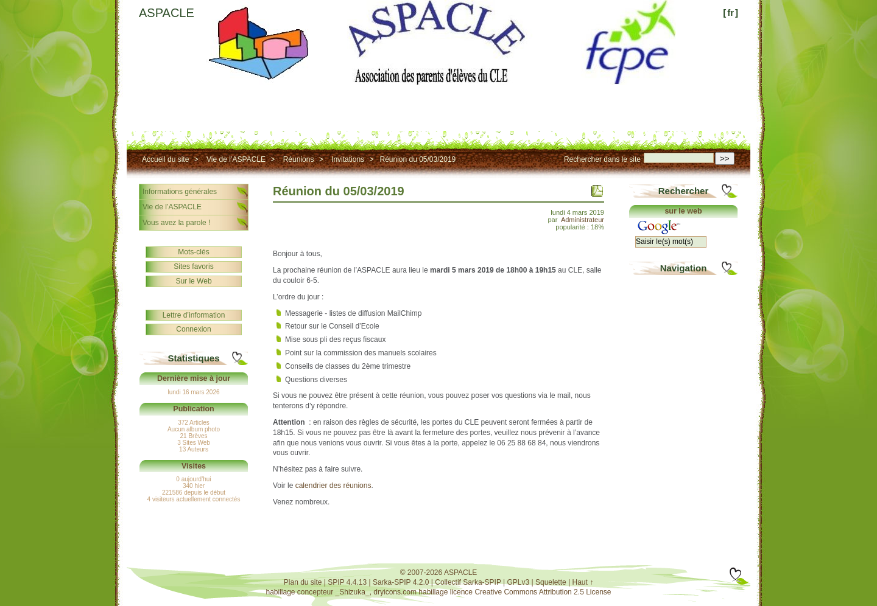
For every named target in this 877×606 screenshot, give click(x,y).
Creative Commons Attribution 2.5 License (542, 592)
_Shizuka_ (353, 592)
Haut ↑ (583, 582)
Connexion (193, 329)
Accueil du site (165, 159)
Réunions (298, 159)
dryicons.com (395, 592)
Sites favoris (193, 266)
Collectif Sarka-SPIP (468, 582)
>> (725, 158)
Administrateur (582, 219)
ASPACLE (166, 12)
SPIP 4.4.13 (347, 582)
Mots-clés (193, 252)
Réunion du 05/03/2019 (417, 159)
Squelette (550, 582)
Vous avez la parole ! (176, 222)
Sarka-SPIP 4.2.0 (401, 582)
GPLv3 (518, 582)
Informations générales (180, 191)
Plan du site (303, 582)
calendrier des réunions (333, 485)
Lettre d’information (194, 315)
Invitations (347, 159)
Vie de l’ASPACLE (236, 159)
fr (730, 12)
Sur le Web (193, 281)
